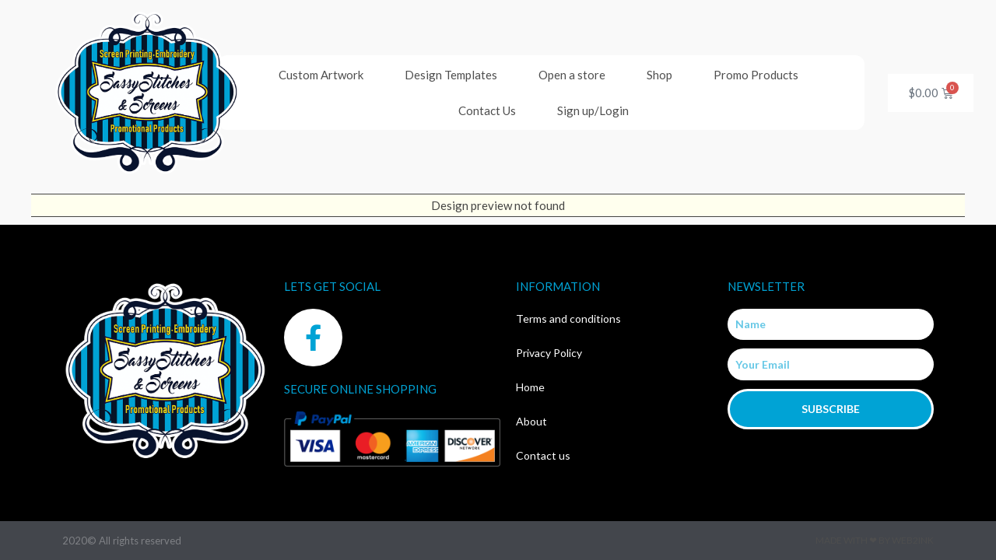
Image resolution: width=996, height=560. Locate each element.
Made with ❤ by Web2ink (874, 540)
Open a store (571, 75)
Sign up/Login (593, 110)
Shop (659, 75)
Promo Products (756, 75)
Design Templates (451, 75)
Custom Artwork (321, 75)
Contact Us (487, 110)
